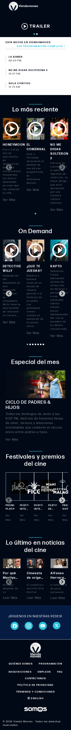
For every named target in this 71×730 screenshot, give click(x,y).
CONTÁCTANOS (35, 678)
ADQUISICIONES (20, 671)
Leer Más (10, 598)
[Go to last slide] (9, 294)
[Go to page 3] (33, 344)
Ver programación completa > (41, 46)
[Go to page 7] (43, 344)
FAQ (59, 671)
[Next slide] (62, 167)
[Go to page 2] (30, 344)
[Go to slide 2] (37, 34)
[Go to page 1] (35, 213)
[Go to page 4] (35, 344)
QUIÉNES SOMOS (21, 663)
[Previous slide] (9, 167)
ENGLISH (35, 698)
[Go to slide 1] (34, 34)
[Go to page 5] (38, 344)
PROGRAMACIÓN (50, 663)
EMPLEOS (44, 671)
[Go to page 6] (41, 344)
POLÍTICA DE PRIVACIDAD (35, 685)
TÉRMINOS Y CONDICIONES (35, 691)
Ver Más (9, 200)
